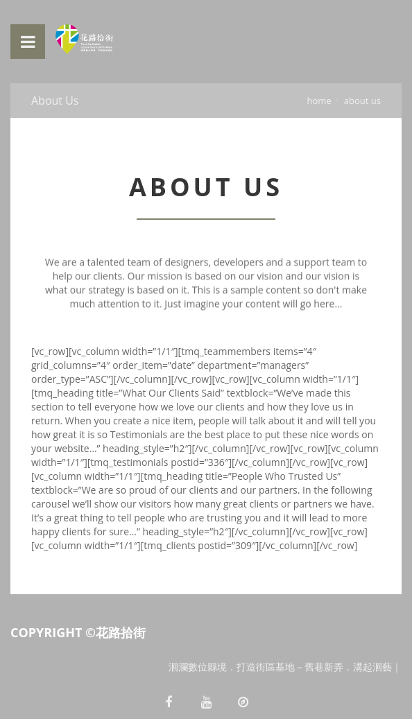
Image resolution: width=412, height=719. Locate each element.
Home (319, 100)
